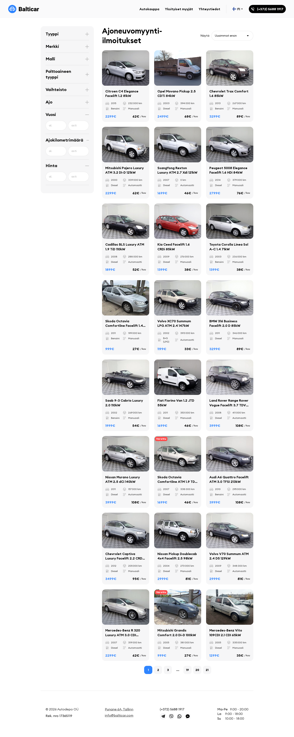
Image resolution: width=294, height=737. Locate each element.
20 (197, 670)
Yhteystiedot (209, 9)
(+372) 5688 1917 (172, 709)
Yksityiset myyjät (179, 9)
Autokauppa (149, 9)
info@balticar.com (119, 715)
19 (187, 670)
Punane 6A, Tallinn (119, 709)
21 (207, 670)
